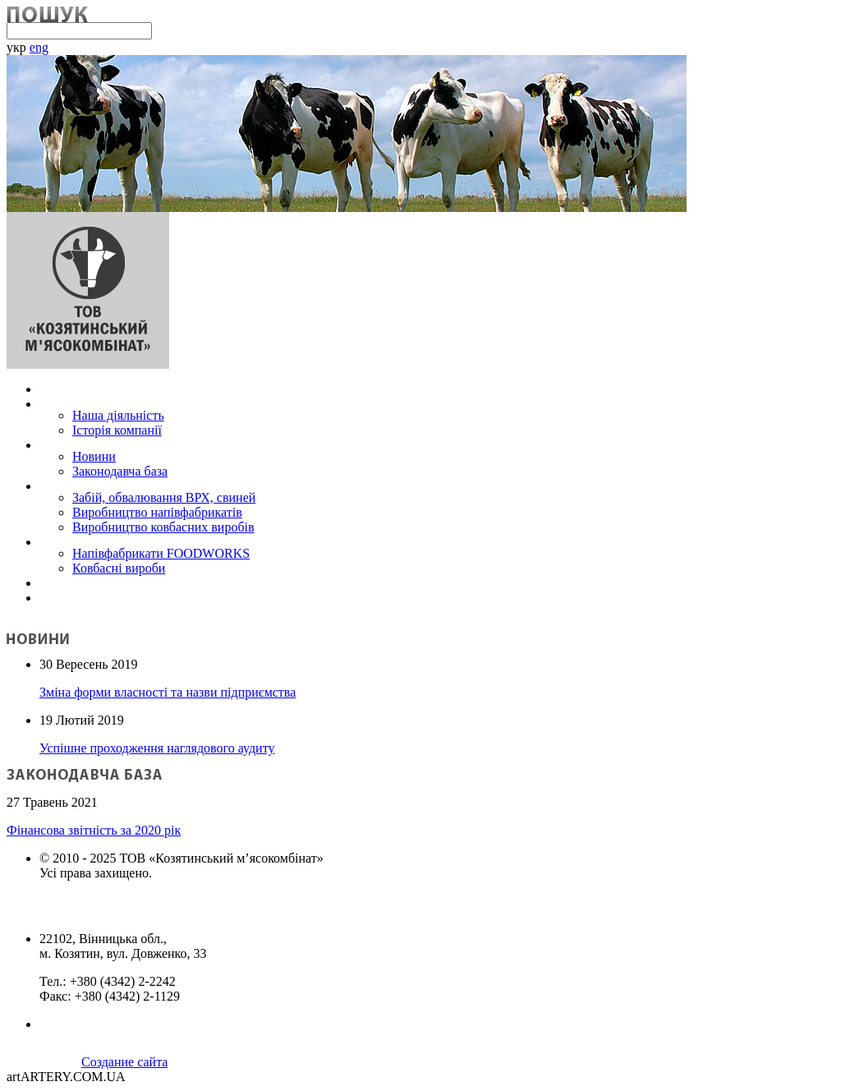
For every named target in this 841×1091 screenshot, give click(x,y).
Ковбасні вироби (118, 568)
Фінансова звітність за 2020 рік (94, 830)
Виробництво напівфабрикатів (157, 512)
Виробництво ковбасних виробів (163, 527)
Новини (94, 456)
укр (16, 47)
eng (39, 47)
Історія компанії (117, 430)
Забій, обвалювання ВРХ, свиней (163, 497)
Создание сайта (124, 1062)
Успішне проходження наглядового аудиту (156, 748)
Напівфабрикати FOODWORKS (161, 553)
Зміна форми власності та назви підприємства (167, 692)
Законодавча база (120, 471)
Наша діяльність (118, 415)
